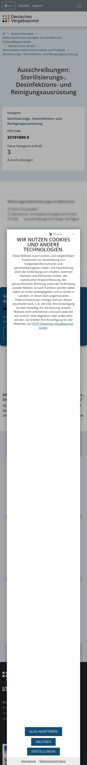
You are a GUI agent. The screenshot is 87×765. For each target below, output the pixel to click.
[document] (43, 480)
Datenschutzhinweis (53, 761)
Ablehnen (43, 742)
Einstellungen (43, 751)
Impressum (28, 761)
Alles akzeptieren (43, 731)
